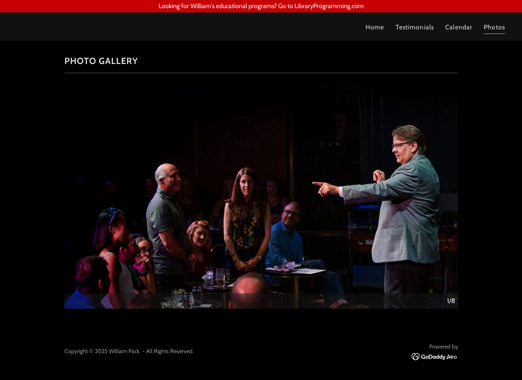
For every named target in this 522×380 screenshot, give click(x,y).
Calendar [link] (458, 27)
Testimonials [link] (415, 27)
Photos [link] (494, 27)
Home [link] (375, 27)
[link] (136, 26)
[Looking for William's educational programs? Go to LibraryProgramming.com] (261, 6)
